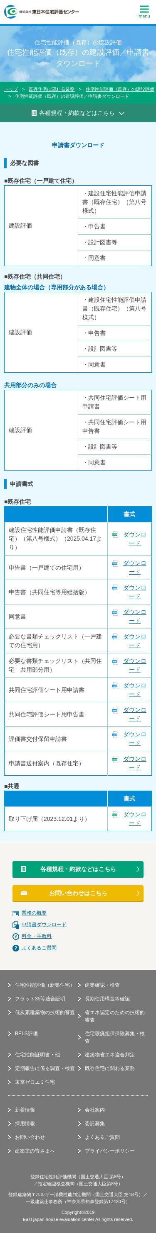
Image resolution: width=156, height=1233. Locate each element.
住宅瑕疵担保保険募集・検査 (115, 1037)
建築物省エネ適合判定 (110, 1055)
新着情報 (25, 1110)
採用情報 (25, 1123)
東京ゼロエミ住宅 (35, 1082)
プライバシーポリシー (110, 1151)
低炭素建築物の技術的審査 (45, 1012)
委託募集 (95, 1123)
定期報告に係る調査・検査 (45, 1068)
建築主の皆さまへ (35, 1151)
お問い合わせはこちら (78, 893)
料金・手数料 (37, 936)
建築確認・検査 (102, 985)
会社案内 (95, 1110)
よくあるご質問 (39, 948)
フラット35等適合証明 (40, 999)
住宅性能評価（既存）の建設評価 (120, 89)
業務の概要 (34, 913)
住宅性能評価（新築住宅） (45, 985)
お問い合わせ (30, 1137)
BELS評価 (26, 1033)
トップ (11, 89)
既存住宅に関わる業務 (51, 89)
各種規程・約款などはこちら (78, 869)
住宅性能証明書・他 (37, 1055)
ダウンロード (134, 538)
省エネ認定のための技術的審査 (115, 1016)
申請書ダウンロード (44, 924)
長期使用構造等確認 (107, 999)
